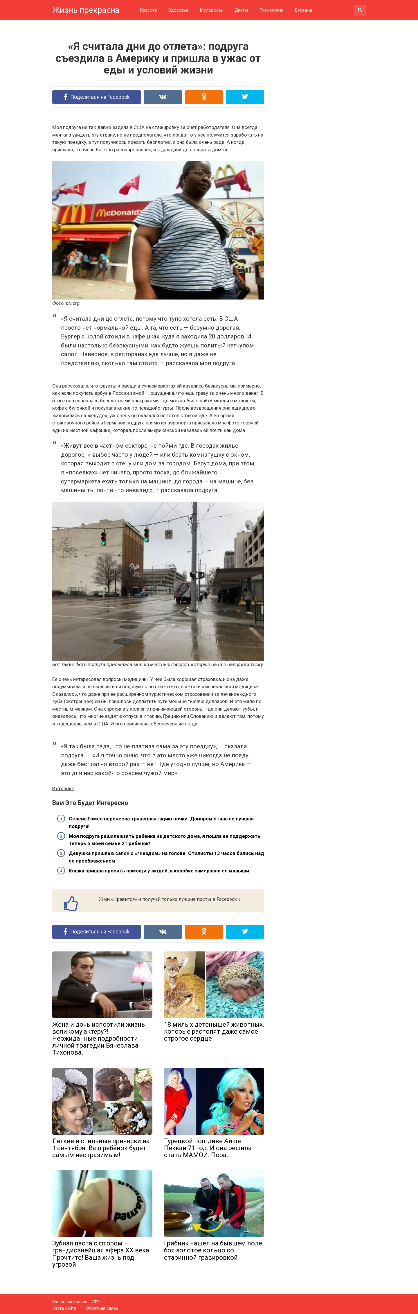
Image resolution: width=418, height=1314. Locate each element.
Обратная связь (102, 1306)
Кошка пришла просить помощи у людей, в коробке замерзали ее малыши (159, 869)
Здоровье (178, 10)
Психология (271, 10)
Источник (63, 787)
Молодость (211, 10)
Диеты (241, 10)
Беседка (303, 10)
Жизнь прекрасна (86, 10)
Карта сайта (64, 1306)
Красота (148, 10)
